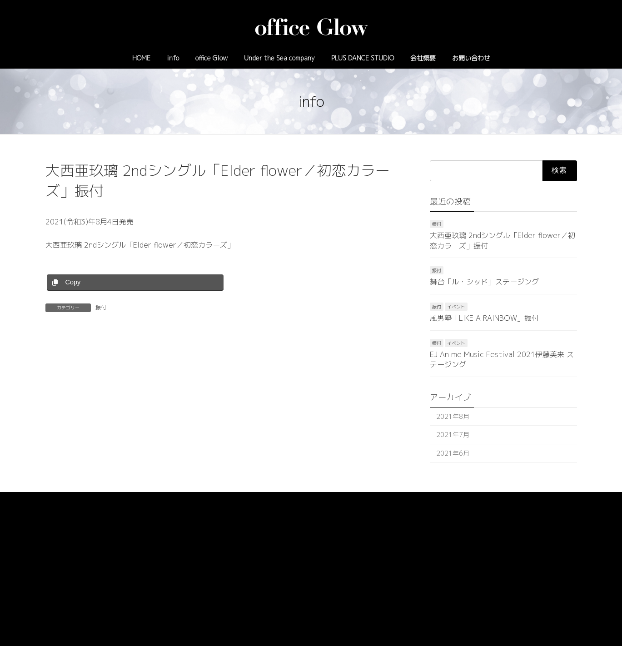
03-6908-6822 (284, 577)
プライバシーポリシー (81, 500)
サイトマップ (143, 500)
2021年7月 (452, 434)
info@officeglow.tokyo (346, 577)
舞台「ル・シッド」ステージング (484, 282)
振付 (100, 307)
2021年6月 (452, 453)
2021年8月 (452, 416)
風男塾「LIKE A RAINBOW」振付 (484, 318)
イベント (456, 306)
